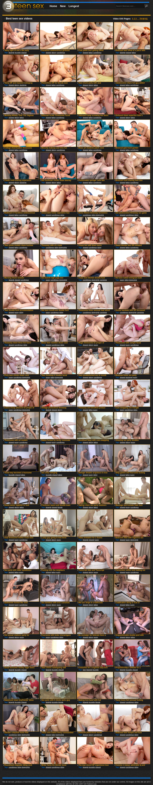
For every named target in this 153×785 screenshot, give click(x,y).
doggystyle (100, 215)
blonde (60, 507)
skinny (54, 52)
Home (53, 6)
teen (84, 670)
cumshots (103, 280)
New (63, 6)
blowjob (11, 52)
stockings (23, 85)
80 (143, 19)
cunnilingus (61, 52)
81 (146, 19)
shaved (23, 52)
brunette (18, 52)
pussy (48, 280)
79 (140, 19)
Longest (74, 6)
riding (62, 215)
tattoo (91, 52)
